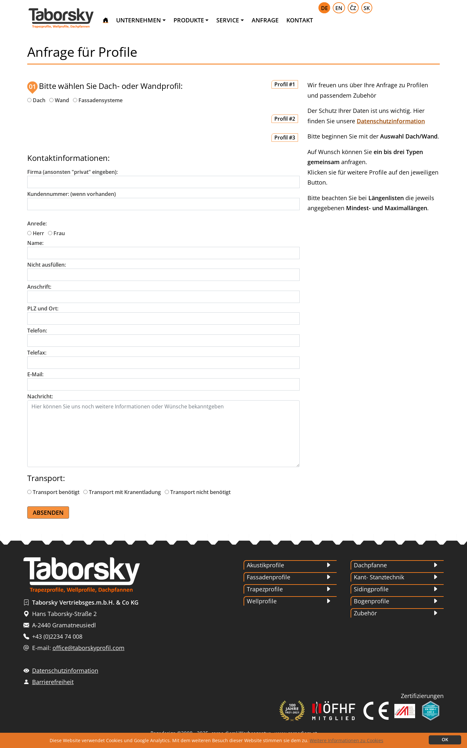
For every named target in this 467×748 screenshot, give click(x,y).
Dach (39, 100)
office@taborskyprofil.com (89, 648)
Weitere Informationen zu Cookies (346, 740)
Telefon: (37, 330)
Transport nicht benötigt (198, 492)
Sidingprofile (371, 589)
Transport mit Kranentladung (122, 492)
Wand (62, 100)
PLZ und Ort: (42, 308)
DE (324, 8)
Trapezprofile (265, 589)
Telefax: (36, 352)
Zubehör (365, 613)
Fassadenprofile (268, 577)
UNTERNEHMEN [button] (138, 20)
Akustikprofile (265, 565)
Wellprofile (262, 601)
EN (338, 8)
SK (367, 8)
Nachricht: (40, 396)
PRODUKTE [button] (189, 20)
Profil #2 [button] (284, 118)
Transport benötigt (53, 492)
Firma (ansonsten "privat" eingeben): (72, 171)
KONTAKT (299, 20)
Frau (56, 233)
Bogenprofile (371, 601)
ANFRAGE (265, 20)
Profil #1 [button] (284, 84)
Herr (35, 233)
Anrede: (37, 223)
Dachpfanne (370, 565)
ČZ (353, 8)
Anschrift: (39, 286)
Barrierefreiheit (53, 682)
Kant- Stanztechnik (379, 577)
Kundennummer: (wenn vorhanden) (71, 194)
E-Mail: (35, 374)
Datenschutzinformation (391, 121)
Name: (35, 243)
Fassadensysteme (100, 100)
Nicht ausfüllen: (46, 264)
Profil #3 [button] (284, 137)
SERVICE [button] (227, 20)
